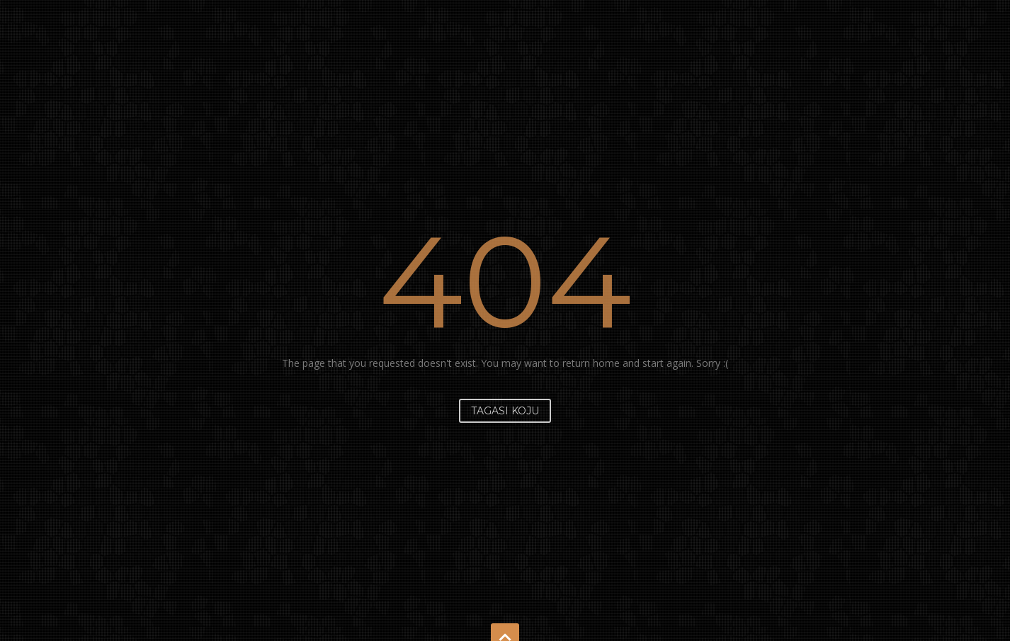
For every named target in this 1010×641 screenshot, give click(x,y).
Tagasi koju (505, 410)
